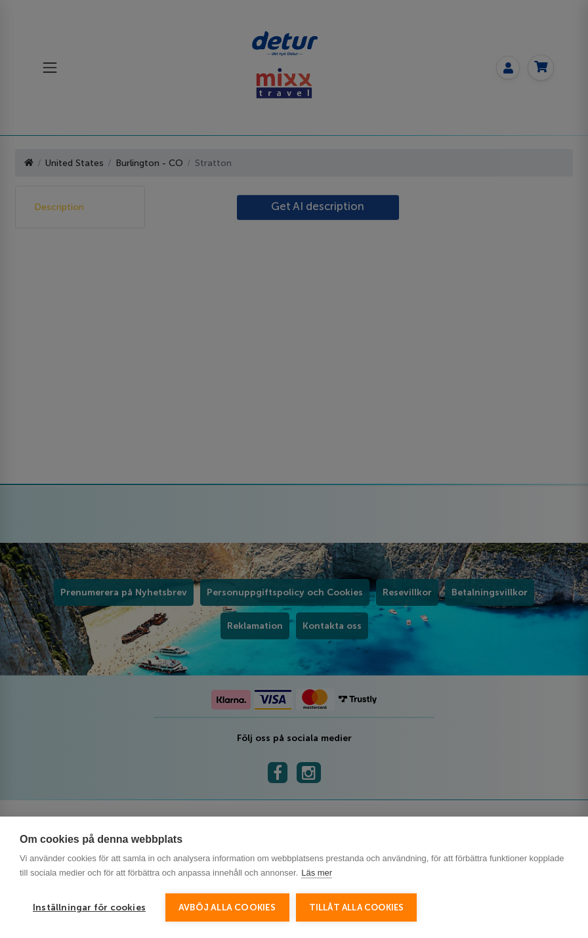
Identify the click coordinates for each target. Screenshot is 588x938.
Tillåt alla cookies (356, 907)
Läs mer (316, 873)
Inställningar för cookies (89, 907)
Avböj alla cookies (227, 907)
